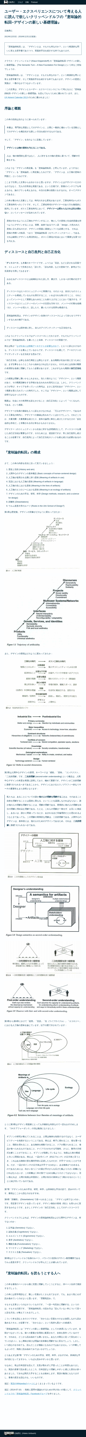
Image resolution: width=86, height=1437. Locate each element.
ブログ (20, 2)
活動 (27, 2)
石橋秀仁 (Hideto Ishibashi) (25, 1433)
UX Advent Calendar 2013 (16, 97)
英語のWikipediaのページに (23, 1383)
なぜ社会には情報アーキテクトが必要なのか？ (38, 346)
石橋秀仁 (9, 2)
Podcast (34, 2)
